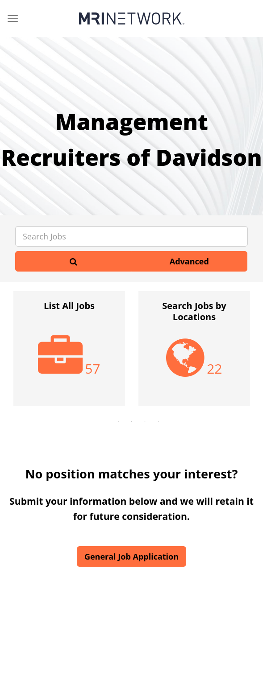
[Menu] (13, 18)
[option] (69, 353)
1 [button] (118, 421)
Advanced (189, 261)
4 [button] (158, 421)
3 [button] (145, 421)
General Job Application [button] (131, 556)
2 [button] (131, 421)
